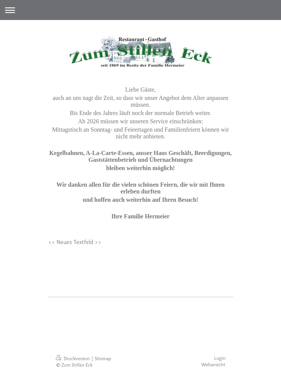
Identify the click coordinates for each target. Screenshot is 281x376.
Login (220, 358)
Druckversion (73, 358)
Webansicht (213, 364)
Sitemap (103, 358)
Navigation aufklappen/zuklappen (140, 10)
